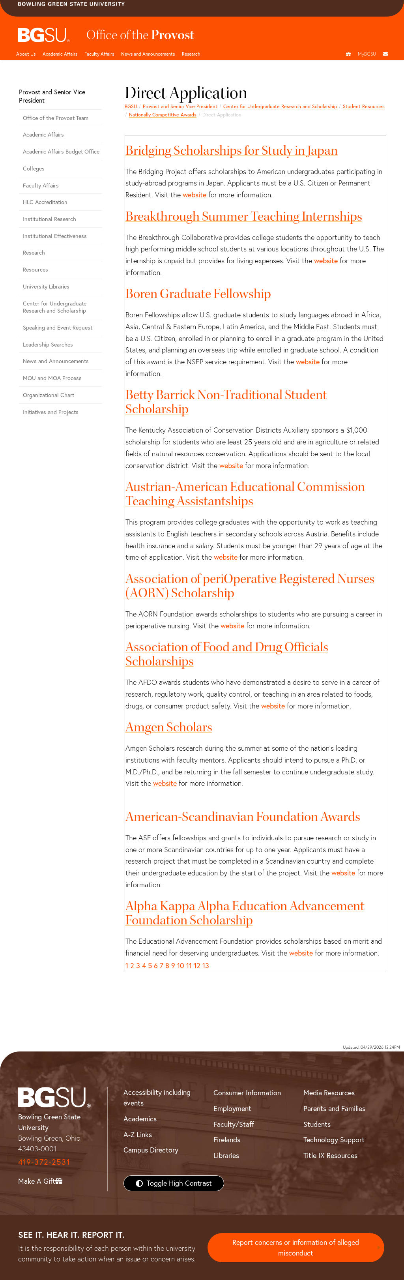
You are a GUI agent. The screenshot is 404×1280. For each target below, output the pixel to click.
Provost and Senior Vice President (180, 106)
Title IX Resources (330, 1155)
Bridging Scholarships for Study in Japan (231, 150)
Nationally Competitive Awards (162, 115)
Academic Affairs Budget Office (61, 151)
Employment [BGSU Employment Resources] (232, 1108)
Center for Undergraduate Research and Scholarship (280, 106)
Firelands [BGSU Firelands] (226, 1139)
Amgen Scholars (168, 727)
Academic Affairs (60, 54)
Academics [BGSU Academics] (140, 1118)
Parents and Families (334, 1108)
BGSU (131, 106)
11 (189, 965)
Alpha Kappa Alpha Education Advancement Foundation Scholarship (245, 913)
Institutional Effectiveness (55, 236)
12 (197, 965)
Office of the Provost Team (55, 118)
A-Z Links (137, 1134)
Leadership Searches (48, 344)
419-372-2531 (44, 1162)
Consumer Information (247, 1092)
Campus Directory (150, 1149)
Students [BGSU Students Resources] (317, 1124)
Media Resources (329, 1092)
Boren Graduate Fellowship (198, 293)
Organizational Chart (48, 395)
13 (205, 965)
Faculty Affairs (41, 185)
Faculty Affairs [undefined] (99, 54)
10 (180, 965)
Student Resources (364, 106)
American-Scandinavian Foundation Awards (242, 816)
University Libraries (46, 286)
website (194, 194)
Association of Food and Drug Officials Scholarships (226, 654)
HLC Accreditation (45, 202)
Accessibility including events (157, 1098)
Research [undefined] (191, 54)
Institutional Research (49, 219)
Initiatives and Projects (51, 412)
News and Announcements (148, 54)
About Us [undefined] (26, 54)
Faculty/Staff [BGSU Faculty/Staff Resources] (233, 1124)
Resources (35, 269)
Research (34, 252)
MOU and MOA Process (52, 378)
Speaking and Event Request (57, 327)
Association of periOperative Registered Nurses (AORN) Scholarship (249, 586)
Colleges (34, 168)
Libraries (226, 1155)
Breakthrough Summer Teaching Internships (243, 216)
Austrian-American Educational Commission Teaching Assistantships (245, 494)
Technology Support (334, 1139)
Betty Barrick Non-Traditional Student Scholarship (226, 402)
